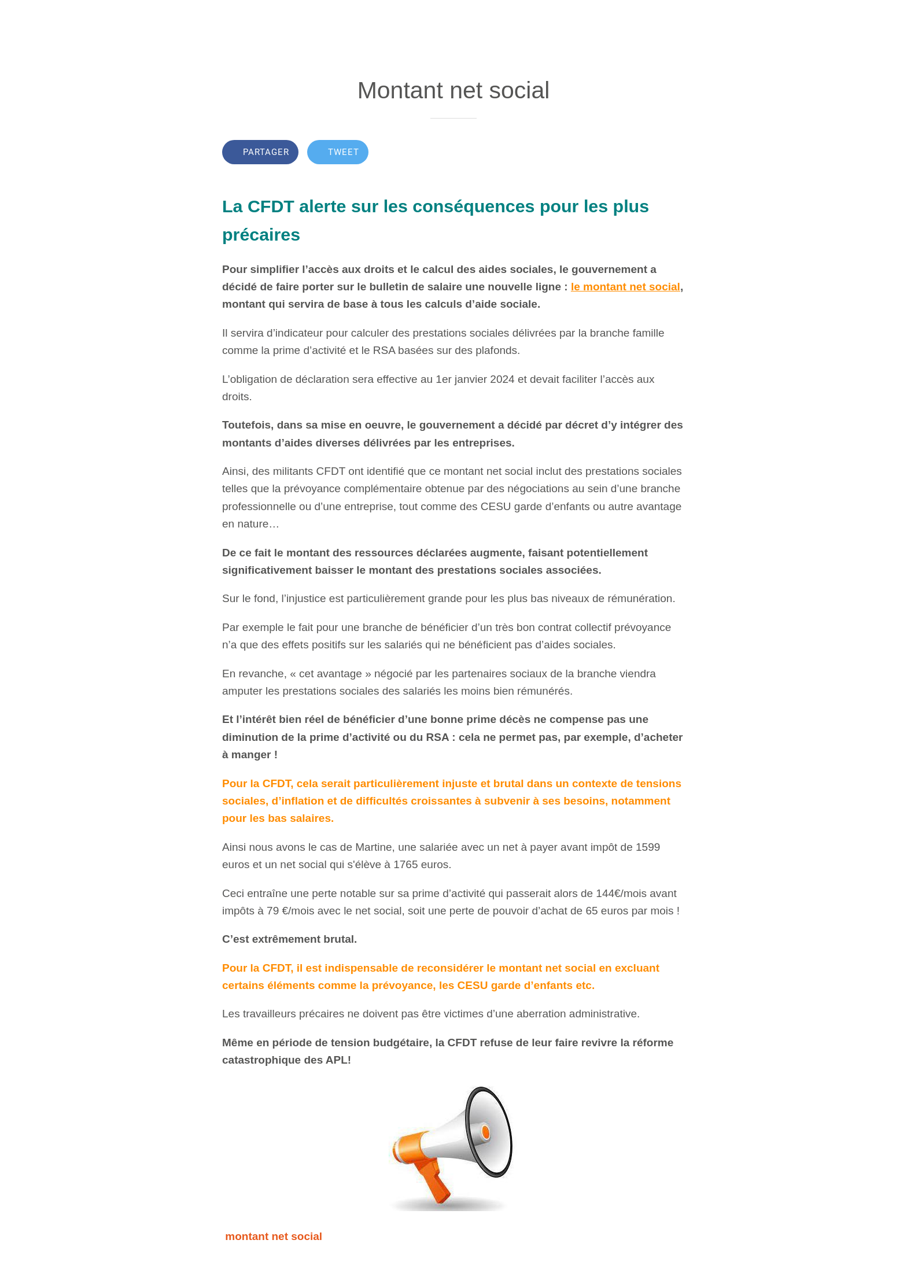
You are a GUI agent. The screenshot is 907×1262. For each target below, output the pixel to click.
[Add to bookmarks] (643, 153)
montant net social (273, 1236)
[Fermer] (23, 18)
